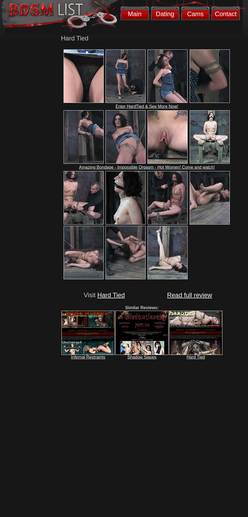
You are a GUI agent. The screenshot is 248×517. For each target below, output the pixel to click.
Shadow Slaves (141, 357)
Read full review (189, 295)
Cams (195, 13)
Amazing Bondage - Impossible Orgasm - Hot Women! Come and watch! (147, 167)
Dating (165, 13)
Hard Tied (111, 295)
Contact (226, 13)
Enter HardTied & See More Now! (147, 106)
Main (134, 13)
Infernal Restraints (88, 357)
